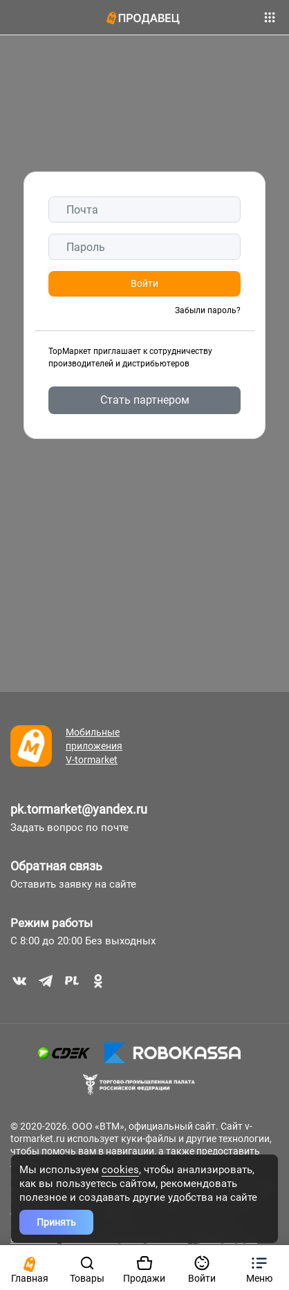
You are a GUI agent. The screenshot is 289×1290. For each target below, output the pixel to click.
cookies (120, 1169)
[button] (259, 1267)
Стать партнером (144, 399)
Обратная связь (56, 866)
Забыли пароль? (208, 310)
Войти (144, 283)
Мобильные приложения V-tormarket (94, 746)
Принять (56, 1222)
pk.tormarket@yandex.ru (78, 809)
